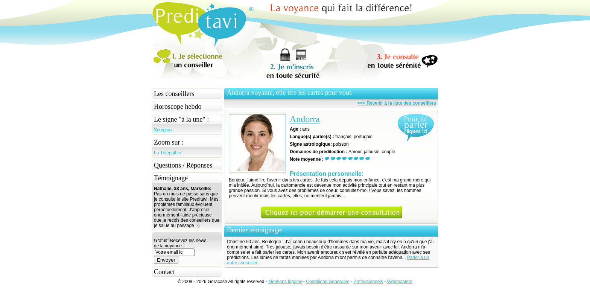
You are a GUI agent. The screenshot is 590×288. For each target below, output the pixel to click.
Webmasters (399, 281)
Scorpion (163, 130)
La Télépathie (167, 152)
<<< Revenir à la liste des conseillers (396, 103)
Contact (164, 272)
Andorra (305, 119)
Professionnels (368, 281)
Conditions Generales (327, 281)
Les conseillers (174, 94)
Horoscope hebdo (177, 106)
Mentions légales (285, 281)
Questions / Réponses (183, 165)
